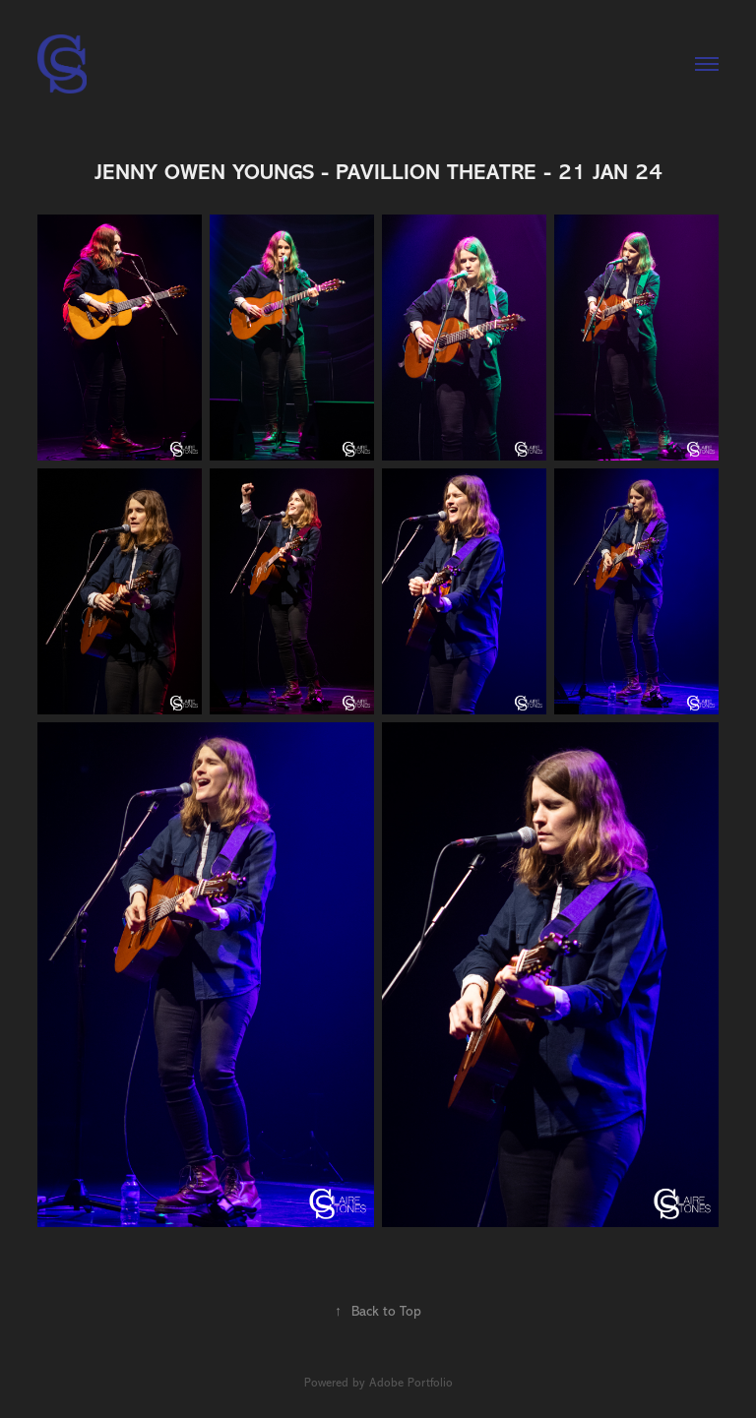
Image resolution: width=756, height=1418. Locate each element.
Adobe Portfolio (411, 1382)
